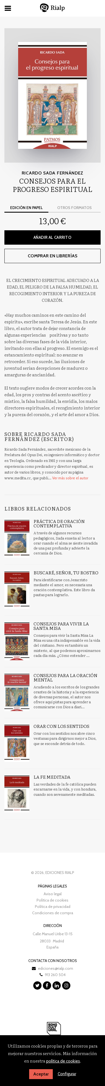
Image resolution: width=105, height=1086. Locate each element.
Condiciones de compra (52, 912)
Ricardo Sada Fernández (52, 173)
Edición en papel (26, 207)
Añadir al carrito (52, 237)
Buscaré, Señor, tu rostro (66, 572)
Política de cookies (52, 900)
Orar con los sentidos (61, 726)
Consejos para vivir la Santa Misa (61, 625)
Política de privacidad (52, 906)
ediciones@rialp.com (55, 968)
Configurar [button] (67, 1073)
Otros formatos (74, 207)
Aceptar (41, 1074)
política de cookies (63, 1061)
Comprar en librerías (52, 255)
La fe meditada (52, 776)
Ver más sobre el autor (70, 478)
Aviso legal (53, 893)
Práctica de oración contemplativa (59, 523)
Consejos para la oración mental (65, 677)
